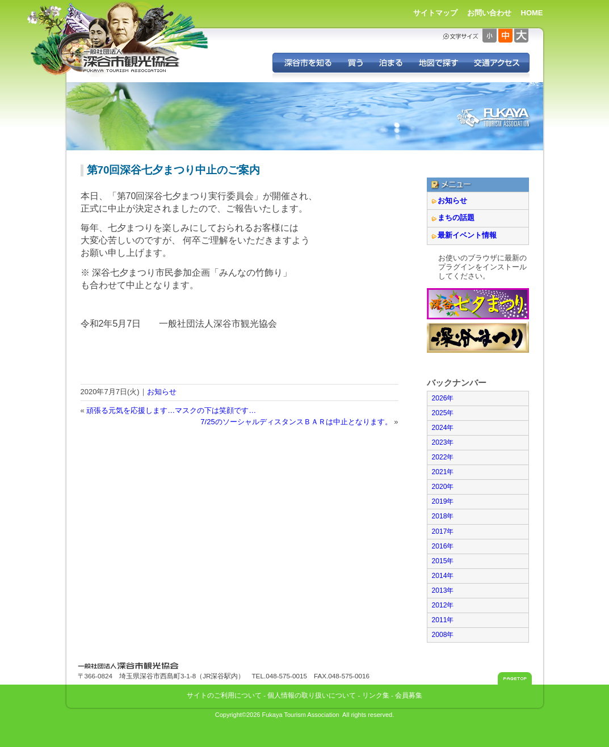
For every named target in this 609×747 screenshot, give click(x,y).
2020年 (443, 487)
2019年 (443, 501)
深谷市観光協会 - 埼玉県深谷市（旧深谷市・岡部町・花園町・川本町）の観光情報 (132, 61)
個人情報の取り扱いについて (311, 695)
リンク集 (375, 695)
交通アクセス (497, 63)
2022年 (443, 457)
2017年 (443, 531)
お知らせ (162, 391)
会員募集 (408, 695)
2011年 (443, 620)
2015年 (443, 561)
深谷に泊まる (390, 63)
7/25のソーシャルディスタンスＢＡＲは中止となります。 (296, 421)
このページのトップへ (515, 678)
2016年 (443, 546)
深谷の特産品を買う (355, 63)
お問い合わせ (489, 13)
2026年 (443, 398)
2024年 (443, 428)
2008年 (443, 635)
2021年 (443, 472)
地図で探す (437, 63)
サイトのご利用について (224, 695)
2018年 (443, 516)
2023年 (443, 442)
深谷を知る (306, 63)
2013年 (443, 590)
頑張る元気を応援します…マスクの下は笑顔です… (171, 410)
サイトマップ (435, 13)
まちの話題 (456, 217)
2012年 (443, 605)
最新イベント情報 (467, 235)
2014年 (443, 576)
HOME (532, 13)
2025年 (443, 413)
